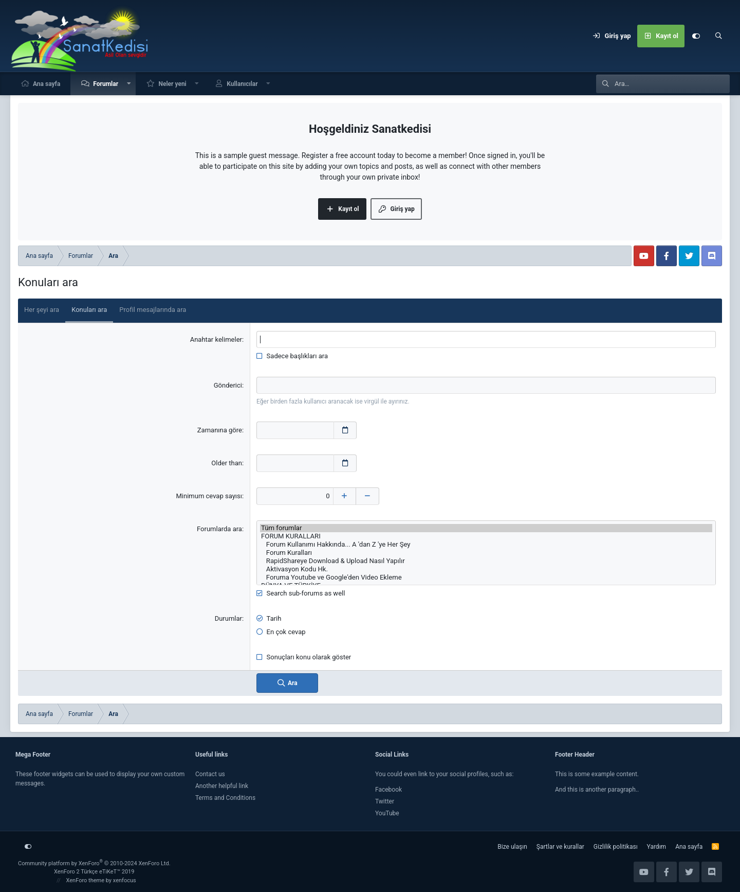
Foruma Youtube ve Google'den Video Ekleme (486, 577)
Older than (226, 463)
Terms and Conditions (225, 797)
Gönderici (228, 385)
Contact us (210, 773)
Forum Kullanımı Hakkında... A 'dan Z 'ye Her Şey (486, 544)
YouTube (387, 812)
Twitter (384, 800)
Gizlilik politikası (616, 846)
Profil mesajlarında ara (152, 309)
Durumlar (228, 618)
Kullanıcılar (242, 84)
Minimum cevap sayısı (209, 495)
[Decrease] (368, 495)
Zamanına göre (219, 430)
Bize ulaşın (512, 846)
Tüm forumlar (486, 527)
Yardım (657, 846)
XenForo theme (85, 880)
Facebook (388, 789)
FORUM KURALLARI (486, 536)
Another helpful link (221, 785)
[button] (129, 83)
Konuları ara (89, 309)
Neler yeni (172, 84)
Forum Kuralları (486, 552)
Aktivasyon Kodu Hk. (486, 569)
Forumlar (105, 84)
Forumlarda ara (219, 528)
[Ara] (718, 36)
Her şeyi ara (41, 309)
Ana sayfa (46, 84)
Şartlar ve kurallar (560, 846)
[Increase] (345, 495)
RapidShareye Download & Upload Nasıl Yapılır (486, 560)
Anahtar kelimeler (216, 339)
